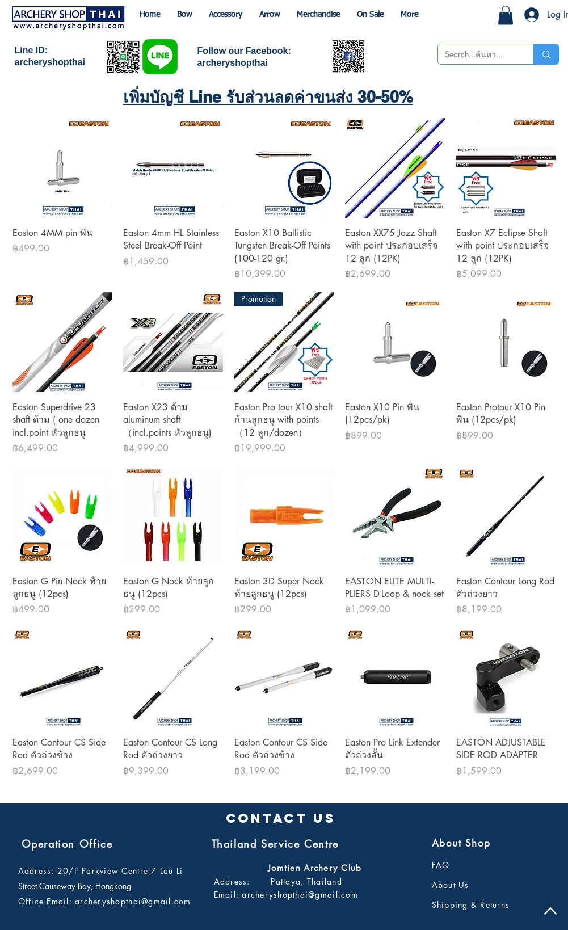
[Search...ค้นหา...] (477, 54)
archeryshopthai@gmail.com (133, 901)
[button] (506, 15)
